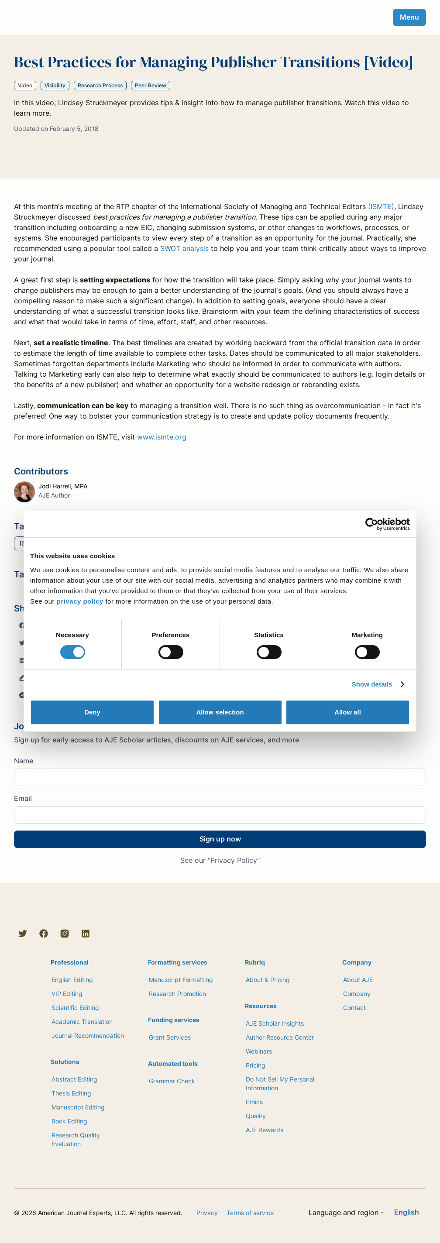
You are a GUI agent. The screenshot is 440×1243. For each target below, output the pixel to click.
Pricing (255, 1065)
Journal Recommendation (88, 1035)
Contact (354, 1007)
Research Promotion (177, 993)
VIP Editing (67, 993)
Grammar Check (172, 1081)
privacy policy (80, 601)
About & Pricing (268, 979)
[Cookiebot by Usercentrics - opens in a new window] (371, 524)
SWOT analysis (184, 248)
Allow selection (220, 712)
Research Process (100, 85)
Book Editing (69, 1121)
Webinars (259, 1051)
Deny (92, 712)
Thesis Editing (71, 1093)
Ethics (254, 1102)
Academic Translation (82, 1021)
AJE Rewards (264, 1129)
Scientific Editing (75, 1007)
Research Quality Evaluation (76, 1139)
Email (23, 798)
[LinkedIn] (85, 933)
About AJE (358, 979)
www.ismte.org (161, 437)
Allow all (347, 712)
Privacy (207, 1212)
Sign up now (220, 838)
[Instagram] (64, 933)
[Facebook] (43, 933)
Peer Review (150, 85)
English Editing (72, 979)
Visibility (55, 85)
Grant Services (170, 1037)
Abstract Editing (74, 1079)
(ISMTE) (381, 206)
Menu (409, 17)
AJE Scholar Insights (275, 1023)
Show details (372, 684)
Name (23, 760)
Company (357, 993)
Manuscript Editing (78, 1107)
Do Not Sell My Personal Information (280, 1083)
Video (25, 85)
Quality (256, 1115)
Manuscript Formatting (181, 979)
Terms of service (250, 1212)
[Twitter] (22, 933)
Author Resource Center (280, 1037)
